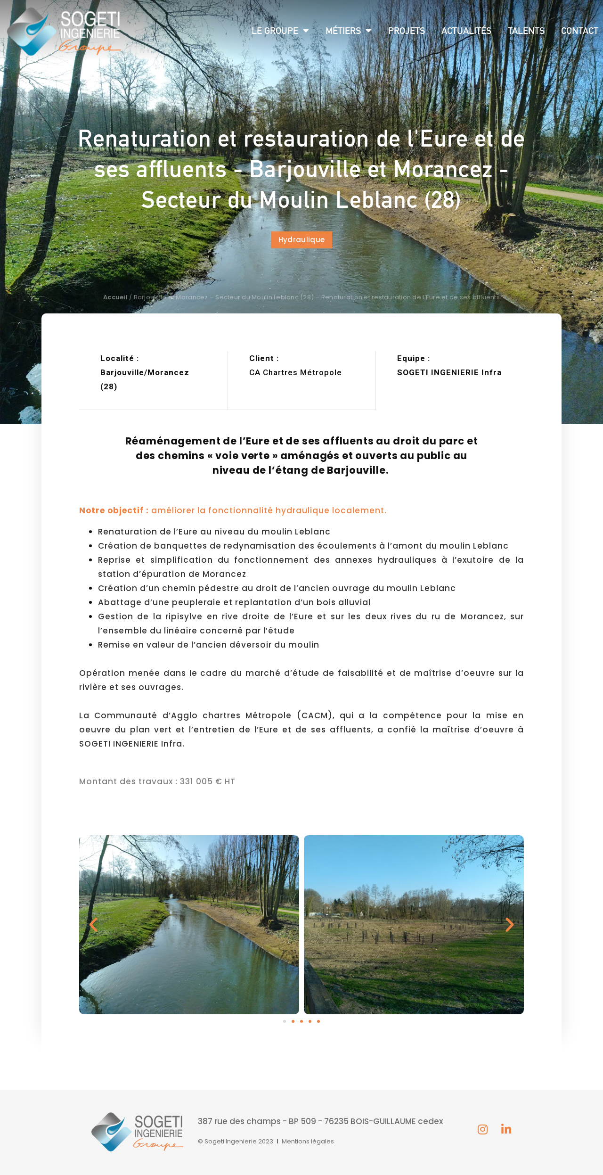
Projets (406, 30)
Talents (526, 30)
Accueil (115, 297)
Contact (579, 30)
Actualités (466, 30)
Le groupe (280, 30)
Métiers (349, 30)
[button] (301, 239)
